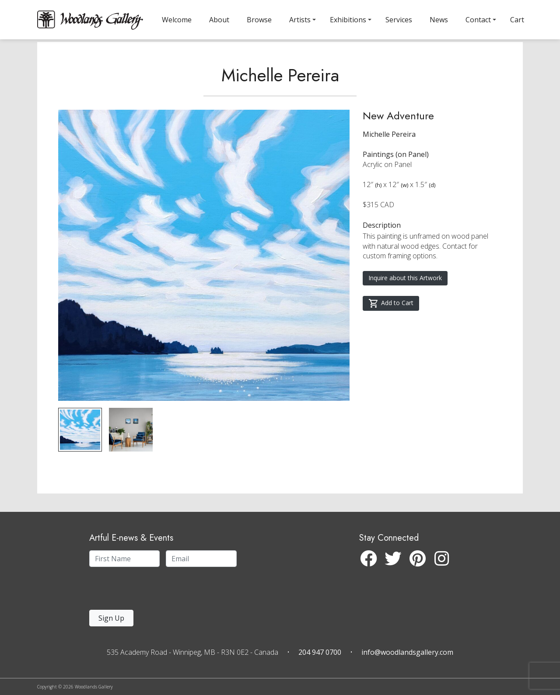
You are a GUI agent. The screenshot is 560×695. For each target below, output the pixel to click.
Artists (300, 19)
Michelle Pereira (280, 93)
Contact (478, 19)
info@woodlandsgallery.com (407, 652)
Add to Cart (390, 321)
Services (398, 19)
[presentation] (143, 591)
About (219, 19)
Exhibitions (348, 19)
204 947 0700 (319, 652)
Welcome (177, 19)
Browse (259, 19)
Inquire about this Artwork (405, 296)
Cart (517, 19)
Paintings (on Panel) (396, 172)
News (439, 19)
